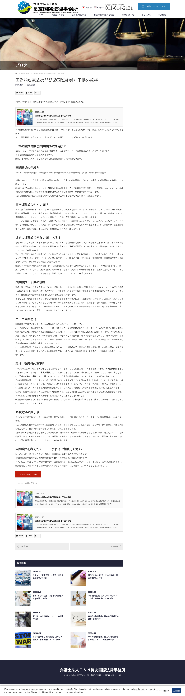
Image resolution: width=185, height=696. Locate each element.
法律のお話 (31, 85)
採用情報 (162, 15)
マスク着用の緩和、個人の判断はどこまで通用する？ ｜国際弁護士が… (103, 638)
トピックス (146, 15)
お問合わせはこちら (28, 474)
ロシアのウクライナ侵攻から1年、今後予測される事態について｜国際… (48, 638)
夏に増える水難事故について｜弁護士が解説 (48, 617)
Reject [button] (166, 691)
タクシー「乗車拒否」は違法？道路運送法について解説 (48, 576)
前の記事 (24, 546)
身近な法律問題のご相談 (104, 15)
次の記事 (114, 546)
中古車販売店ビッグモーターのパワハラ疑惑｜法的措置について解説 (103, 597)
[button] (84, 692)
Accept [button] (176, 691)
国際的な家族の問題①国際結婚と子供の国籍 (53, 116)
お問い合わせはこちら (156, 6)
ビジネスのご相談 (79, 15)
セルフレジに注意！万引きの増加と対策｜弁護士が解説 (48, 597)
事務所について (128, 15)
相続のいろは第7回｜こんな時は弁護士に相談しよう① (103, 576)
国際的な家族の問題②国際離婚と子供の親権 (53, 497)
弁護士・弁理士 (58, 15)
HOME (41, 15)
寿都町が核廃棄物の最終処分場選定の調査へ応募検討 (103, 617)
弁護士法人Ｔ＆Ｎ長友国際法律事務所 (92, 670)
